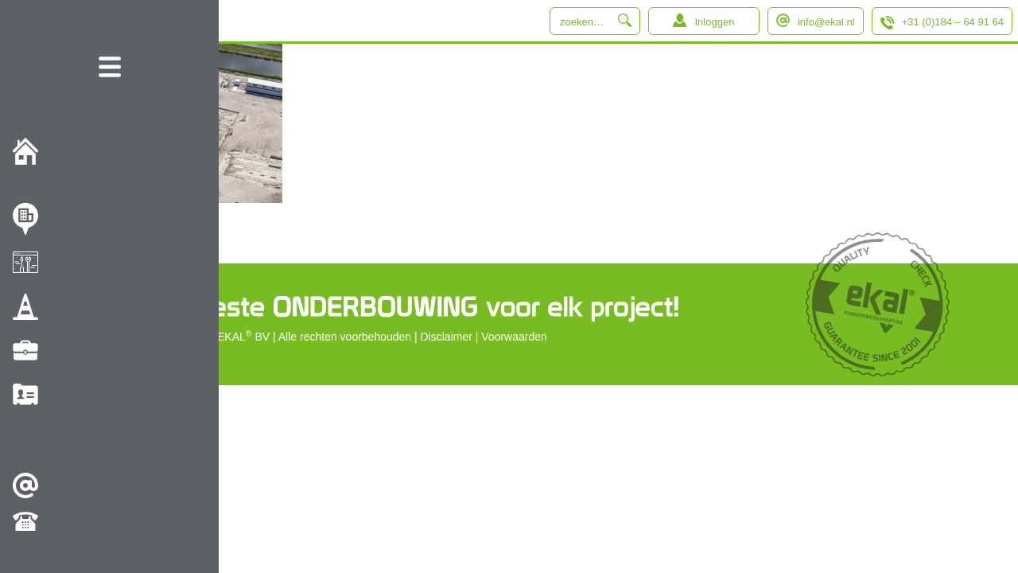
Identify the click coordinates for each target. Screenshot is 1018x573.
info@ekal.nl (826, 22)
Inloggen (714, 22)
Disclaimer (446, 336)
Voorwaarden (514, 336)
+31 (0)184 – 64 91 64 (953, 22)
